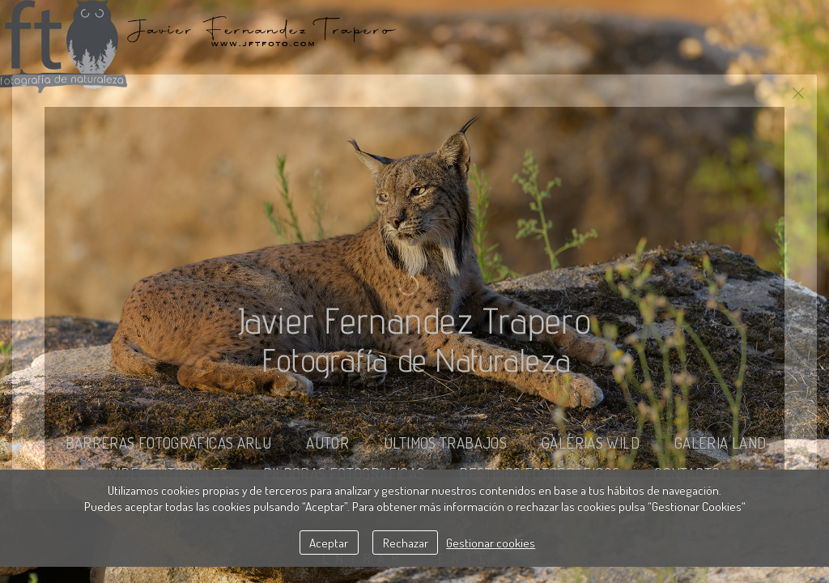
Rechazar (405, 542)
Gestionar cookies (490, 542)
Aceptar (328, 542)
